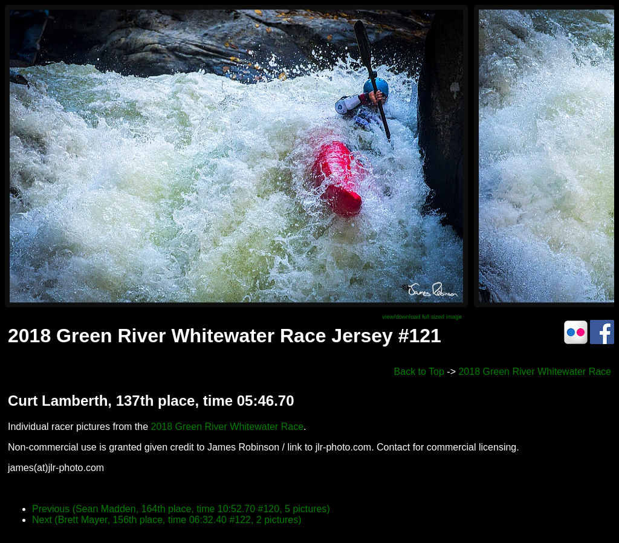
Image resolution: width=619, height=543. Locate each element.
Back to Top (419, 371)
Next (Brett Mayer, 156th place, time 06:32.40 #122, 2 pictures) (167, 520)
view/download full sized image (422, 316)
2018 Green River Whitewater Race (534, 371)
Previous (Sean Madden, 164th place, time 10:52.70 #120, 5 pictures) (181, 509)
